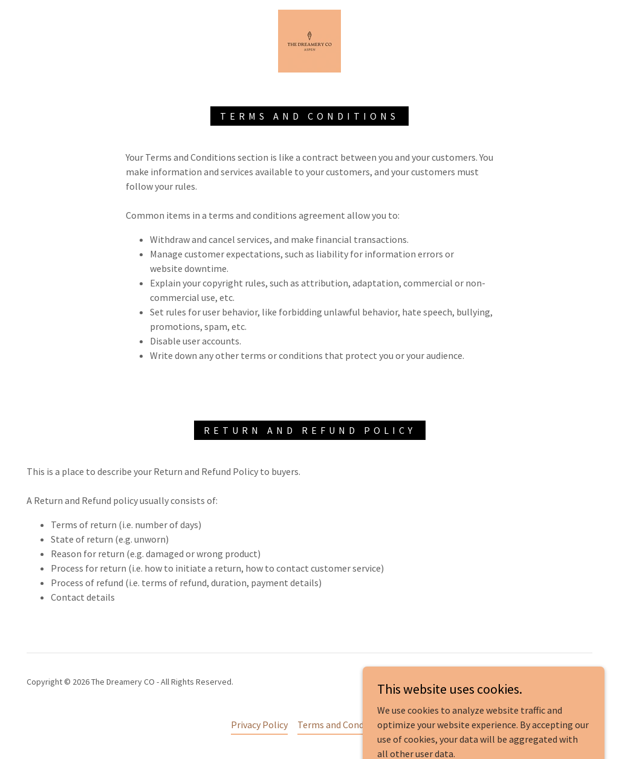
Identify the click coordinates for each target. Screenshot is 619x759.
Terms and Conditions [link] (342, 725)
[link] (309, 40)
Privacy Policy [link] (259, 725)
